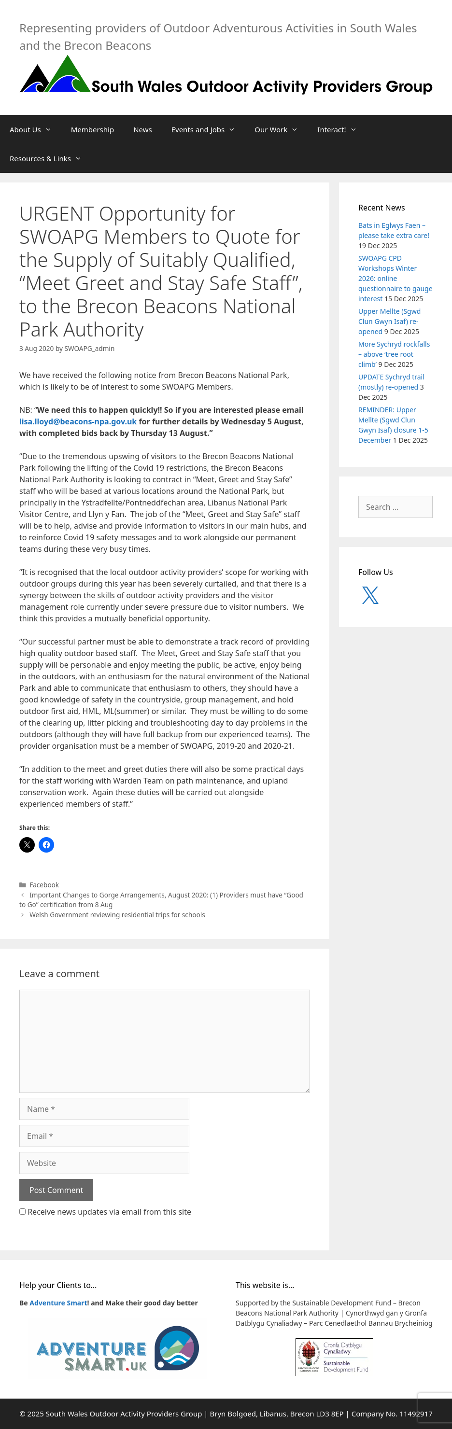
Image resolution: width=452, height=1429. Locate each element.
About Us (35, 129)
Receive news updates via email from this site (105, 1211)
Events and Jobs (208, 129)
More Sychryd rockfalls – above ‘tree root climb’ (394, 354)
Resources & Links (50, 158)
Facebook (44, 884)
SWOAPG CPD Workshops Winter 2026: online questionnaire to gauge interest (395, 278)
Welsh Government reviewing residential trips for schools (117, 914)
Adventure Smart (58, 1302)
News (142, 129)
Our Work (281, 129)
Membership (92, 129)
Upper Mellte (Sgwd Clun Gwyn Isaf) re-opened (389, 321)
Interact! (341, 129)
